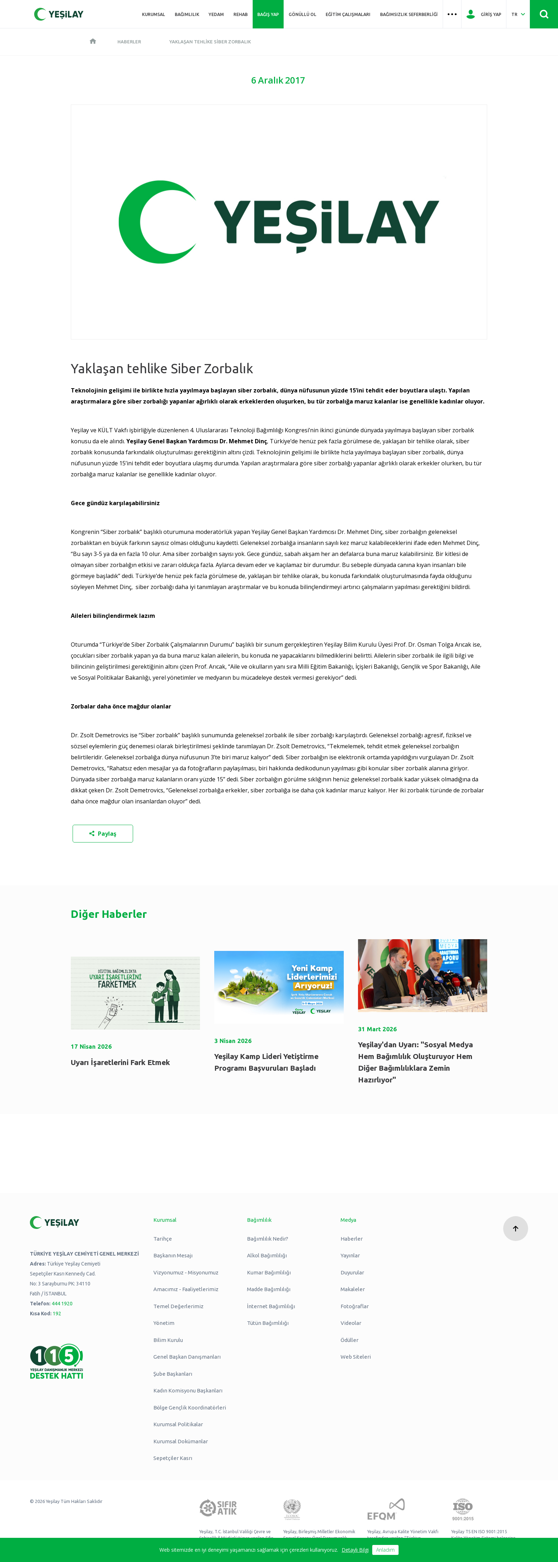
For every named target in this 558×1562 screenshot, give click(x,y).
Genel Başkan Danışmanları (187, 1357)
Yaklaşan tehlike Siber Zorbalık (210, 41)
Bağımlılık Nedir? (267, 1239)
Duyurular (352, 1272)
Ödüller (349, 1340)
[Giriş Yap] (484, 14)
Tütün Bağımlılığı (268, 1323)
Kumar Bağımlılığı (269, 1272)
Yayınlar (350, 1255)
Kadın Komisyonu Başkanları (187, 1390)
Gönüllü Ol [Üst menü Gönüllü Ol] (302, 14)
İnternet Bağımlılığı (271, 1306)
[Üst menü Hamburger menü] (452, 14)
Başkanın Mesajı (173, 1255)
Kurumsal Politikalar (178, 1424)
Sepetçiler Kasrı (172, 1458)
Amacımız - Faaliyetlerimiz (186, 1289)
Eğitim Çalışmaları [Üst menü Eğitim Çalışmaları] (348, 14)
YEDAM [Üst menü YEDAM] (216, 14)
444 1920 (62, 1303)
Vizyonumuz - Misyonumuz (186, 1272)
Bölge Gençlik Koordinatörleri (189, 1408)
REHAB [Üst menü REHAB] (240, 14)
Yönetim (163, 1323)
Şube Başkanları (172, 1374)
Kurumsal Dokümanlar (180, 1441)
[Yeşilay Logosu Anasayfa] (59, 14)
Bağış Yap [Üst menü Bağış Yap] (268, 14)
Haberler (129, 41)
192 (57, 1313)
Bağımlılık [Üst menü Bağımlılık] (187, 14)
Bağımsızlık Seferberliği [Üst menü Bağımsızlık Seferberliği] (409, 14)
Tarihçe (162, 1239)
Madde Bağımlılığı (268, 1289)
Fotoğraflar (355, 1306)
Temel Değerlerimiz (178, 1306)
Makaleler (353, 1289)
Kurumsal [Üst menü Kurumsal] (153, 14)
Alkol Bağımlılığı (267, 1255)
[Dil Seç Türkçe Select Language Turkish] (518, 14)
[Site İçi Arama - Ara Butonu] (544, 14)
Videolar (351, 1323)
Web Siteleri (356, 1357)
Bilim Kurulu (168, 1340)
